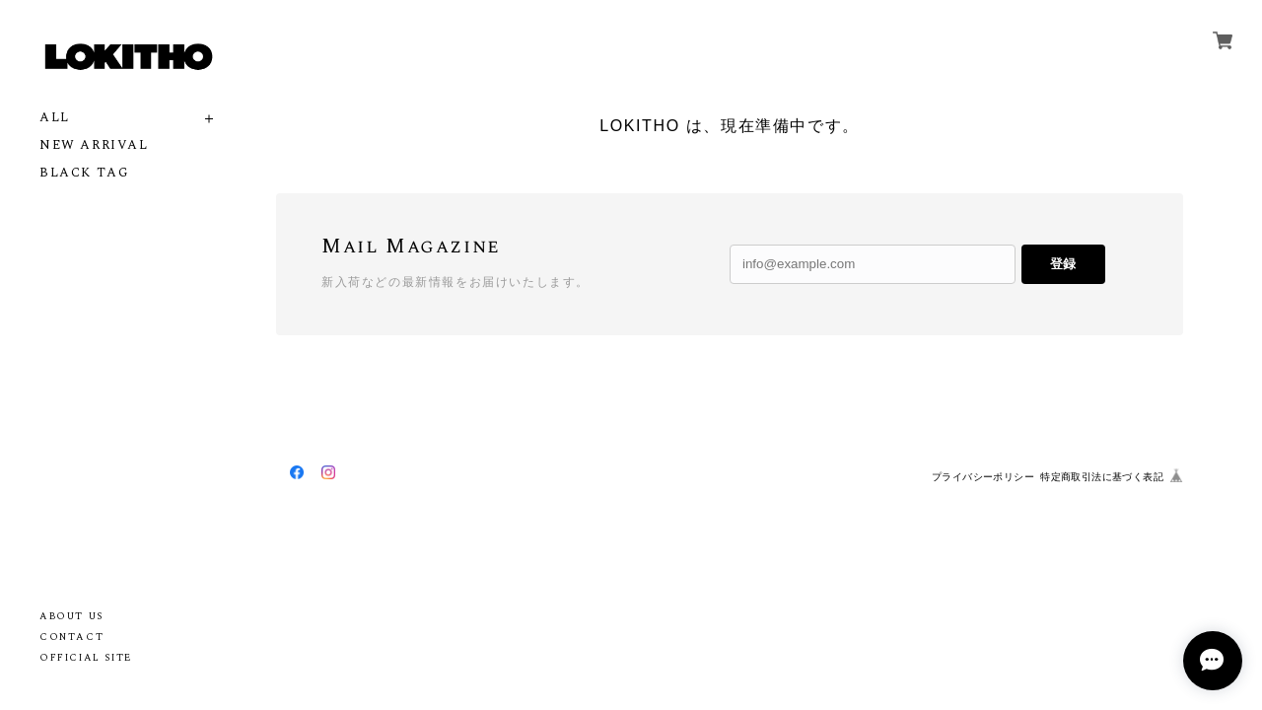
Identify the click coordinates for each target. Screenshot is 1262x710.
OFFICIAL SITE (85, 658)
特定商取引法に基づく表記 (1101, 476)
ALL (54, 117)
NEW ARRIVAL (94, 145)
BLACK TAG (84, 173)
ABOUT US (71, 616)
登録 (1063, 263)
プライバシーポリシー (983, 476)
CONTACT (71, 637)
